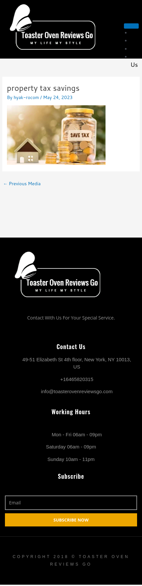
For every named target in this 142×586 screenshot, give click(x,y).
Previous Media (21, 183)
